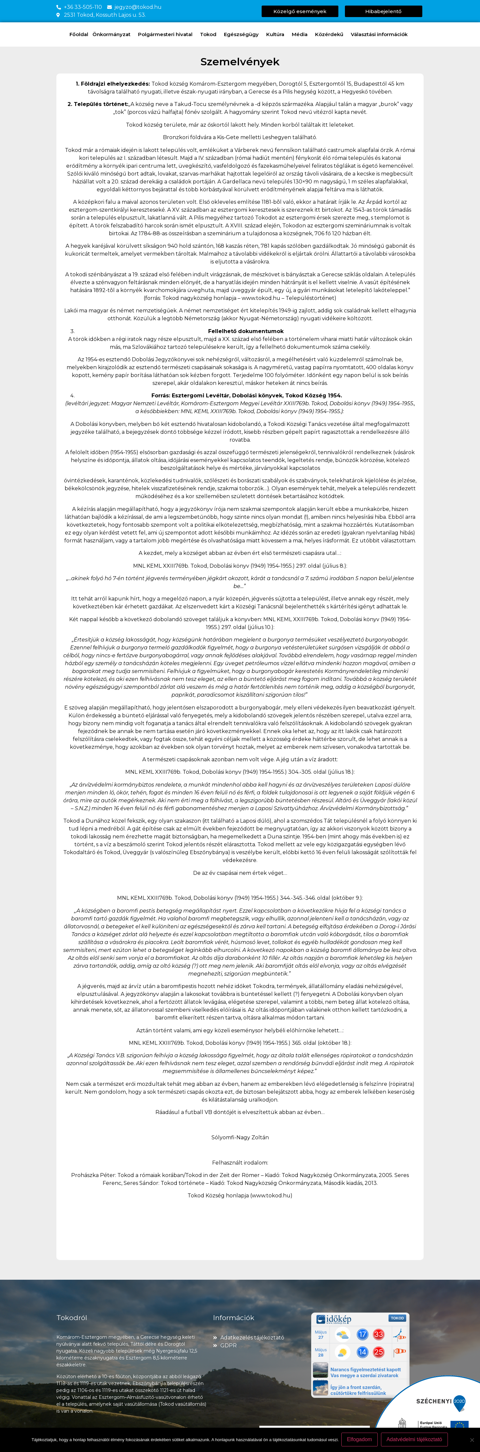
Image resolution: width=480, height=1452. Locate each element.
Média (301, 34)
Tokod (210, 34)
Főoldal (79, 34)
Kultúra (277, 34)
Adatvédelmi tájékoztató (415, 1440)
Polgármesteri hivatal (167, 34)
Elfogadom (360, 1440)
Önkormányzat (113, 34)
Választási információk (381, 34)
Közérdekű (331, 34)
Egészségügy (243, 34)
